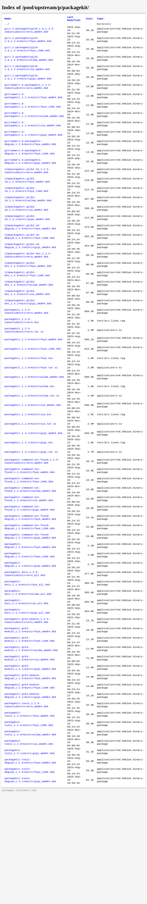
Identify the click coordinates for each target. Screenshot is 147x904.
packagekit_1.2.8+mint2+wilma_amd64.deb (34, 428)
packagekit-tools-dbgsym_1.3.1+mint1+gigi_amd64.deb (30, 889)
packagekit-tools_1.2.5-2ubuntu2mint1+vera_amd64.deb (26, 803)
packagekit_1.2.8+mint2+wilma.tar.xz (31, 450)
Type (101, 19)
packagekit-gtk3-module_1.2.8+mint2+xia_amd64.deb (29, 749)
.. (6, 25)
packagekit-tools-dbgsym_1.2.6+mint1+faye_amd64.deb (30, 867)
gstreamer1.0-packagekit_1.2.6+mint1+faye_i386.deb (32, 118)
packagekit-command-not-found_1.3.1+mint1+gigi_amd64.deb (29, 578)
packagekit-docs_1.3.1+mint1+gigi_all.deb (27, 696)
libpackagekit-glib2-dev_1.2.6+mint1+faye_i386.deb (27, 310)
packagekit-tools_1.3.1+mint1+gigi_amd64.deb (29, 856)
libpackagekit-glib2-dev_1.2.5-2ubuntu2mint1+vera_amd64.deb (27, 289)
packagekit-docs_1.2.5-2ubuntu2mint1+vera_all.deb (24, 653)
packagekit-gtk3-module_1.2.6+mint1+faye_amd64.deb (30, 717)
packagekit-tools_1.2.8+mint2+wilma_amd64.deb (30, 835)
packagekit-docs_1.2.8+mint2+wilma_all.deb (27, 674)
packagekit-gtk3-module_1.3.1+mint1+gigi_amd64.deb (30, 760)
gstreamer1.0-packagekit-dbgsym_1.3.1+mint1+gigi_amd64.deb (30, 182)
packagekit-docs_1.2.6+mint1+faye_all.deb (27, 664)
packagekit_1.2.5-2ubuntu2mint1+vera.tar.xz (24, 375)
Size (90, 19)
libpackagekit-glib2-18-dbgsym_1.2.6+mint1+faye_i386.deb (29, 268)
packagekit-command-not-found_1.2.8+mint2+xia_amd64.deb (28, 567)
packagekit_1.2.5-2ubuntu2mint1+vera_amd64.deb (26, 353)
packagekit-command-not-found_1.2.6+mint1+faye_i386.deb (28, 546)
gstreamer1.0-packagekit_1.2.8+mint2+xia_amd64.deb (32, 139)
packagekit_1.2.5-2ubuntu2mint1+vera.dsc (21, 364)
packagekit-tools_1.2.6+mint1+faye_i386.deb (28, 824)
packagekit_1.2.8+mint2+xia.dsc (27, 471)
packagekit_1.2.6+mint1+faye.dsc (28, 407)
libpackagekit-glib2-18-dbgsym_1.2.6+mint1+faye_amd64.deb (30, 257)
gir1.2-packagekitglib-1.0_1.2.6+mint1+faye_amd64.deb (27, 43)
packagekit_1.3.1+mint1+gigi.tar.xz (31, 514)
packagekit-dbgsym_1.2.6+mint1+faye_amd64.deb (30, 621)
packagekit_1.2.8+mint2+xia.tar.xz (30, 482)
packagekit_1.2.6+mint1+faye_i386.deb (32, 396)
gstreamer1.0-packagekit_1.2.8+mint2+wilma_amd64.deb (34, 128)
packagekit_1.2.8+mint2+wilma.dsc (29, 439)
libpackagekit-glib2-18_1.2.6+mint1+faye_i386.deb (26, 214)
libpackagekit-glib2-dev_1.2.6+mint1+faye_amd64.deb (27, 300)
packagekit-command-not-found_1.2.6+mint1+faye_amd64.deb (29, 535)
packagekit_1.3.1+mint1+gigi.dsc (28, 503)
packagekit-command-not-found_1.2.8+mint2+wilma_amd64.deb (30, 557)
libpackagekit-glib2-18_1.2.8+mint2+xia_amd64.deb (26, 235)
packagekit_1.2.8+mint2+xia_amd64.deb (32, 460)
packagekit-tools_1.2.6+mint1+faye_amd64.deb (29, 814)
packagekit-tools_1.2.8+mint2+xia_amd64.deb (28, 846)
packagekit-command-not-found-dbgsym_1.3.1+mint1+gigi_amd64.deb (30, 610)
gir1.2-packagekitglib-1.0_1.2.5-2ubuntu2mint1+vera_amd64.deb (29, 32)
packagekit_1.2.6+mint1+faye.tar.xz (31, 418)
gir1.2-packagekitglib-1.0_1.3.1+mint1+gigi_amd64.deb (27, 85)
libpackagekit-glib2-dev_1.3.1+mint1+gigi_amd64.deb (27, 342)
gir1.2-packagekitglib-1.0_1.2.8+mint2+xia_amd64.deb (27, 75)
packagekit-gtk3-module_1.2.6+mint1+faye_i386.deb (29, 728)
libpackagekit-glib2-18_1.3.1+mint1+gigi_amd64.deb (27, 246)
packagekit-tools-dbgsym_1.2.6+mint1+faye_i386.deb (29, 878)
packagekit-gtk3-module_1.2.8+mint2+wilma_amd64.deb (31, 739)
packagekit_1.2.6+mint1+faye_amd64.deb (33, 386)
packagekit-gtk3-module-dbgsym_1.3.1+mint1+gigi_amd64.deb (30, 792)
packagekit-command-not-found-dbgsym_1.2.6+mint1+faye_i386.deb (29, 599)
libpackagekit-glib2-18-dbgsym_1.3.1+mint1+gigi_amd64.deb (30, 278)
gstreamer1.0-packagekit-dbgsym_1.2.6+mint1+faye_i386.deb (29, 171)
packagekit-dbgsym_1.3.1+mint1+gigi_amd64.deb (30, 642)
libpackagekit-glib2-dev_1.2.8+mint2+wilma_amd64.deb (28, 321)
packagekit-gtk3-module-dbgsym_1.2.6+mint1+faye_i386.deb (29, 782)
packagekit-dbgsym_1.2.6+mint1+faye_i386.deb (29, 632)
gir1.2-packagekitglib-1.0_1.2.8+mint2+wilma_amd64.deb (28, 64)
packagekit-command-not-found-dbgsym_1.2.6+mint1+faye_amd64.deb (30, 589)
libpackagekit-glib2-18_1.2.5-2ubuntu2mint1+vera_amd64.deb (27, 193)
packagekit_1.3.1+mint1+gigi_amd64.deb (33, 493)
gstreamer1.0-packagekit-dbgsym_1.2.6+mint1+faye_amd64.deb (30, 160)
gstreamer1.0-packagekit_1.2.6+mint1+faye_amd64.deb (33, 107)
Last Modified (74, 19)
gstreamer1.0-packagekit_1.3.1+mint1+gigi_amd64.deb (33, 150)
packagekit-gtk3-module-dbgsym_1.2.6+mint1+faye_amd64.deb (30, 771)
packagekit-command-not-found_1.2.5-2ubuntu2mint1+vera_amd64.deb (31, 525)
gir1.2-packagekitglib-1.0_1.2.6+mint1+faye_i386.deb (27, 53)
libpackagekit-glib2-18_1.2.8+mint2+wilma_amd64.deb (27, 225)
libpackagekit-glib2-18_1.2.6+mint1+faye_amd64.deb (27, 203)
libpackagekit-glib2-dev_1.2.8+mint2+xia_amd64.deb (27, 332)
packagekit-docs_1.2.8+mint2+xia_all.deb (26, 685)
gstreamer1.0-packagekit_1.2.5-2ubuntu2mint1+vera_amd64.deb (27, 96)
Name (8, 19)
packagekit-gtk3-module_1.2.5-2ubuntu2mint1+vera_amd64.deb (27, 707)
